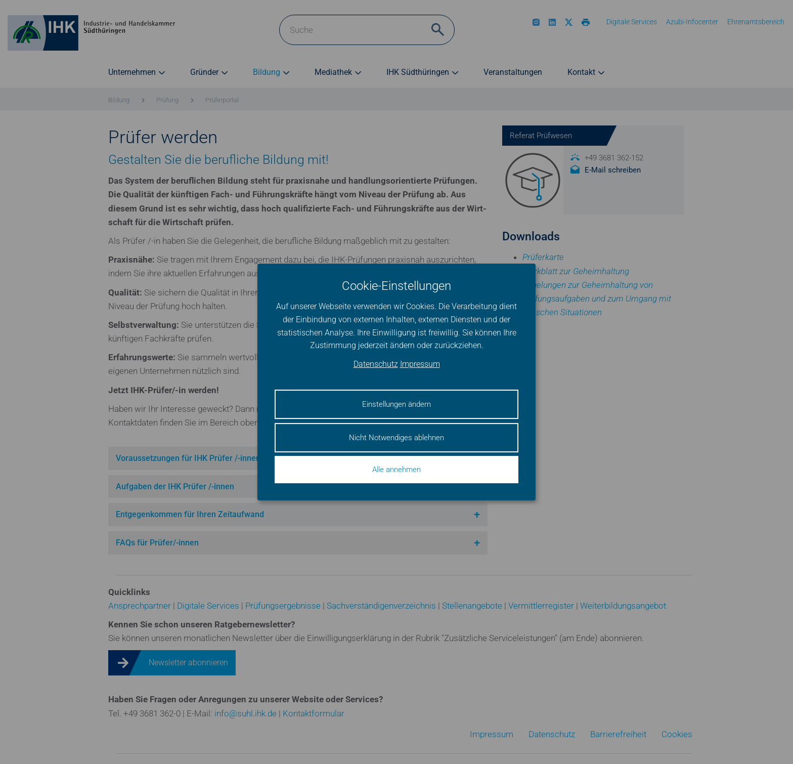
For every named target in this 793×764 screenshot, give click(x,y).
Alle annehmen (396, 469)
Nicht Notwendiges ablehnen (396, 437)
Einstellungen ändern (396, 404)
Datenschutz (376, 364)
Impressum (420, 364)
